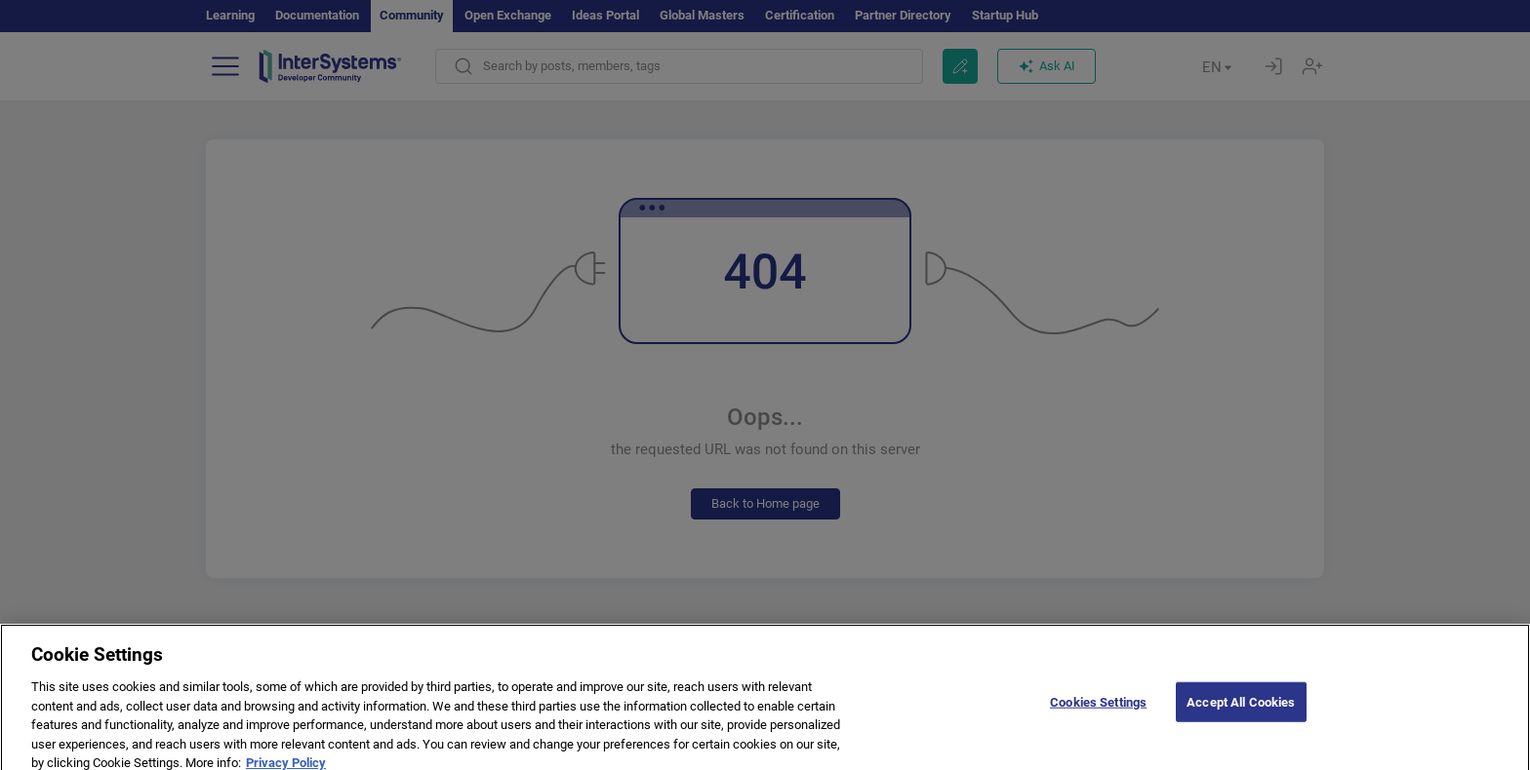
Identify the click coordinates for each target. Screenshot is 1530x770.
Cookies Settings (1098, 713)
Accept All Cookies (1241, 713)
